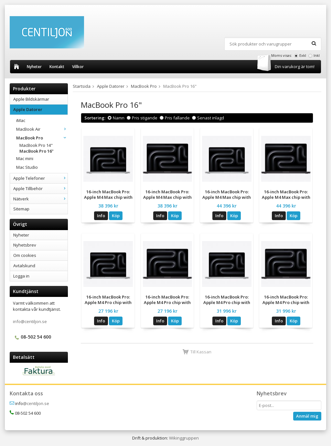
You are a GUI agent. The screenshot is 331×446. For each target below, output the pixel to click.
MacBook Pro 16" (36, 151)
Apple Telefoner (40, 178)
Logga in (21, 276)
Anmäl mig (307, 416)
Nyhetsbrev (24, 245)
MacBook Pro (42, 138)
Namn (118, 118)
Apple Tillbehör (40, 188)
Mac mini (24, 158)
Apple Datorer (40, 109)
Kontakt (56, 66)
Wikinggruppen (184, 438)
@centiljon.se (36, 403)
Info (101, 215)
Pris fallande (177, 118)
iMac (20, 120)
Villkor (78, 66)
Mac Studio (27, 167)
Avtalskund (24, 266)
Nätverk (40, 199)
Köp (116, 215)
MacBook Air (42, 129)
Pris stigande (144, 118)
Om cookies (24, 255)
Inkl (317, 55)
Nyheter (34, 66)
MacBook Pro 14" (36, 145)
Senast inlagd (210, 118)
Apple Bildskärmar (31, 99)
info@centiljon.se (30, 321)
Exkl (302, 55)
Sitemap (21, 209)
